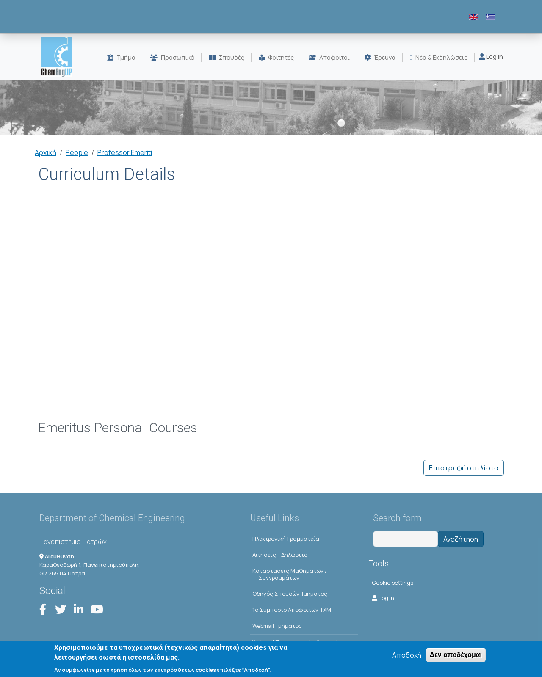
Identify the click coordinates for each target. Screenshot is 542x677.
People (77, 152)
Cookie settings (392, 582)
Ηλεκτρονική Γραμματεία (285, 538)
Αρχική (45, 152)
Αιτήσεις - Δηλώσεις (279, 554)
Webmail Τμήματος (277, 626)
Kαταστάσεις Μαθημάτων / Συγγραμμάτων (289, 574)
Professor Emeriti (124, 152)
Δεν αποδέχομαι (456, 658)
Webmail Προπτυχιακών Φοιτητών (297, 642)
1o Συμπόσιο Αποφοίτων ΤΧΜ (291, 609)
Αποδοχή (406, 658)
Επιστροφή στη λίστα (463, 468)
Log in (491, 57)
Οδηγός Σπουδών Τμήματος (289, 593)
